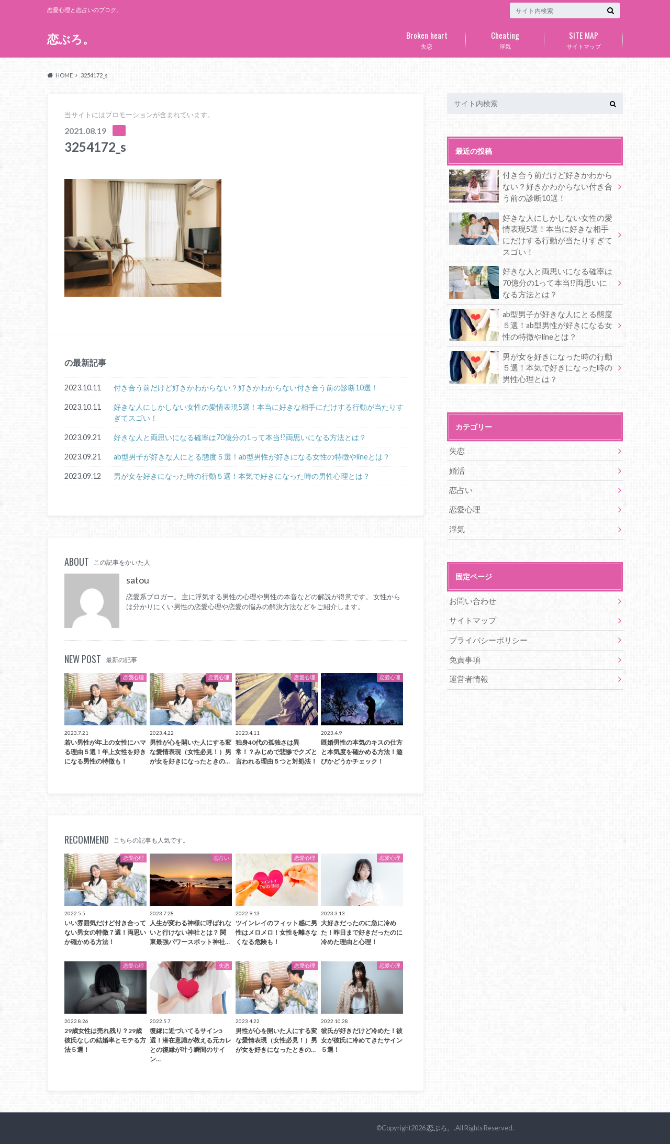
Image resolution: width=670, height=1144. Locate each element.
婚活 (456, 468)
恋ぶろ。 (70, 39)
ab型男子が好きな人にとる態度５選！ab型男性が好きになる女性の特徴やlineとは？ (252, 456)
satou (137, 580)
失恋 (426, 38)
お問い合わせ (471, 597)
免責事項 (463, 655)
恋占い (460, 487)
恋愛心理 (463, 506)
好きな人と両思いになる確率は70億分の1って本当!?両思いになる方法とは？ (240, 437)
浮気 (505, 38)
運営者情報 (467, 674)
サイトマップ (583, 38)
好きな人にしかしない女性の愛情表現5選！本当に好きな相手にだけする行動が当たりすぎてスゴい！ (259, 412)
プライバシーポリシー (485, 636)
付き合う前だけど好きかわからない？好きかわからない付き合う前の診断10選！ (246, 387)
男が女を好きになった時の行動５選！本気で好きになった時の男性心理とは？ (242, 476)
